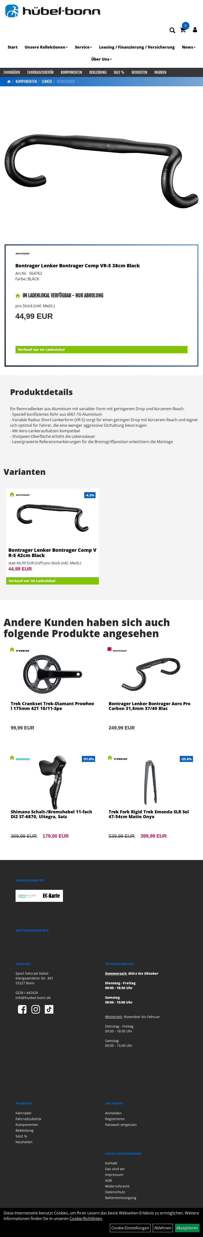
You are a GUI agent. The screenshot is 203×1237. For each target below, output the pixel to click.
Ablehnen (162, 1228)
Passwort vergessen (121, 1124)
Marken (160, 72)
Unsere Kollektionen (46, 47)
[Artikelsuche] (172, 31)
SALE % (119, 72)
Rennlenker (66, 81)
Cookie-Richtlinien (86, 1218)
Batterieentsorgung (120, 1197)
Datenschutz (115, 1192)
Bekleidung (98, 72)
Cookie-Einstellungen (130, 1228)
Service (83, 47)
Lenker (47, 81)
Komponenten (71, 72)
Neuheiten (139, 72)
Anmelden (113, 1113)
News (189, 47)
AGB (108, 1180)
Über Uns (101, 59)
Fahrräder (12, 72)
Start (12, 47)
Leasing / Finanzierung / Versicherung (137, 47)
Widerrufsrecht (117, 1186)
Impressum (114, 1174)
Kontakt (111, 1163)
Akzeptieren (187, 1228)
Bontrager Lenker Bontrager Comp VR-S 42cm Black (52, 553)
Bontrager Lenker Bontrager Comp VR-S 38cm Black (77, 265)
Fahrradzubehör (40, 72)
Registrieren (115, 1119)
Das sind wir (115, 1169)
